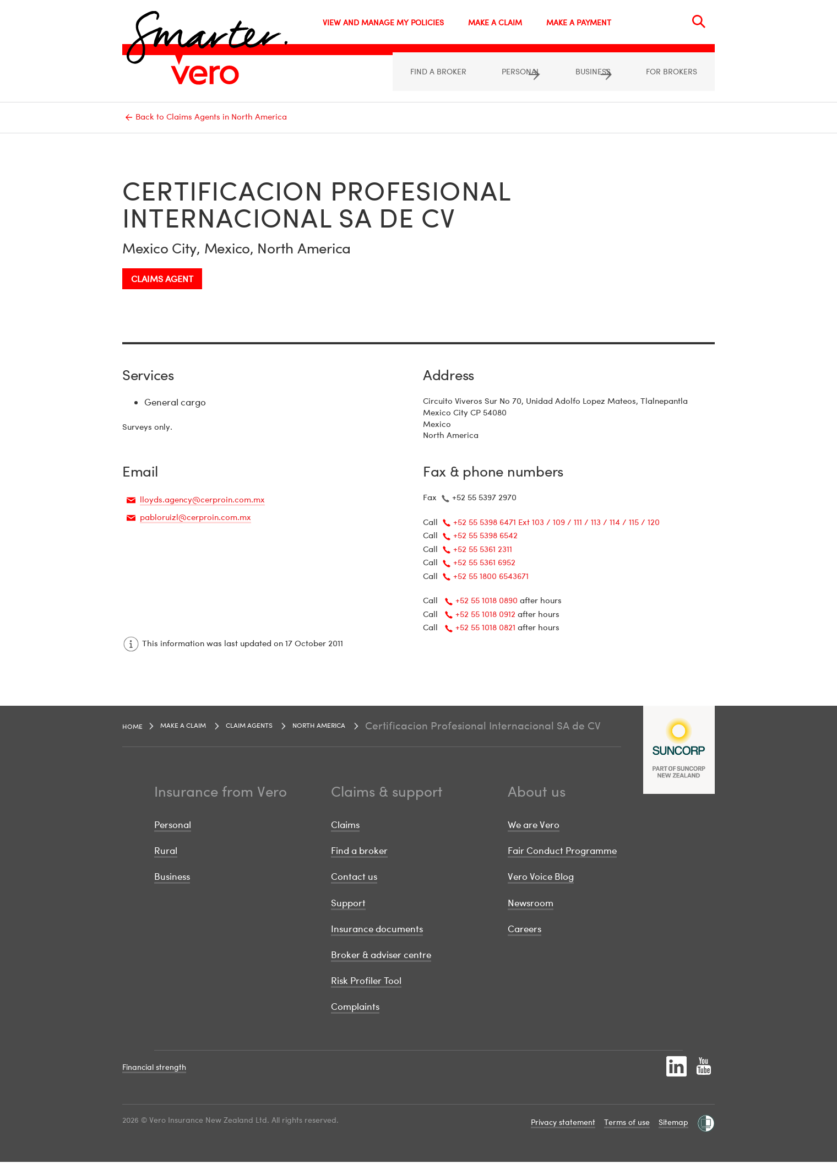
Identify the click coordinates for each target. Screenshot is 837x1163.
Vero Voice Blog (541, 877)
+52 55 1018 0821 (485, 628)
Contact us (354, 877)
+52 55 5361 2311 (482, 549)
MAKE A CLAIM (495, 22)
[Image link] (205, 75)
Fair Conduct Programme (562, 851)
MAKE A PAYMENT (578, 22)
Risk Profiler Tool (366, 981)
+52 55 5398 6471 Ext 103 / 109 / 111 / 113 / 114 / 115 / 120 (556, 522)
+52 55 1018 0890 (486, 601)
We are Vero (533, 825)
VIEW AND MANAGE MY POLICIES (383, 22)
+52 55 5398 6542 (485, 536)
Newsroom (530, 903)
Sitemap (673, 1123)
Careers (524, 929)
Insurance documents (377, 929)
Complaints (355, 1007)
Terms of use (627, 1123)
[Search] (699, 21)
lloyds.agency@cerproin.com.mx (202, 500)
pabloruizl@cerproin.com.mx (195, 517)
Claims (345, 825)
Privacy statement (563, 1123)
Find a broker (359, 851)
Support (348, 903)
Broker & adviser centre (381, 955)
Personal (172, 825)
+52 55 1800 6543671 (491, 576)
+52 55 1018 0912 (485, 614)
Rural (165, 851)
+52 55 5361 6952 (484, 563)
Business (172, 877)
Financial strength (154, 1068)
